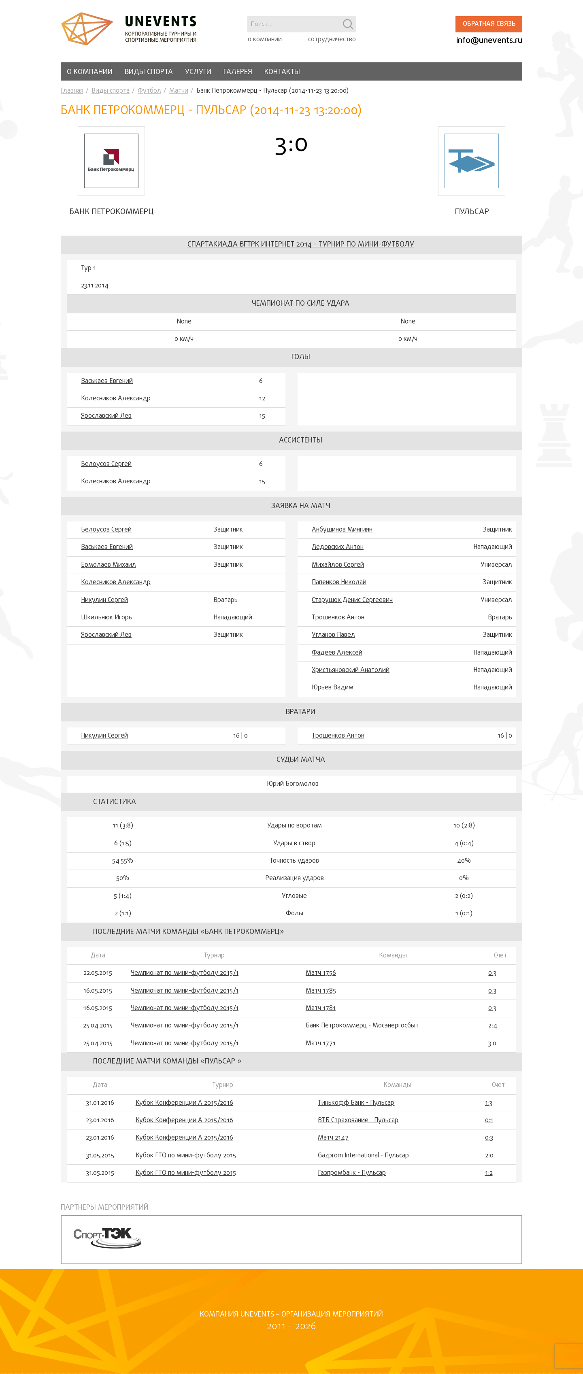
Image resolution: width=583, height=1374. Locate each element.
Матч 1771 (321, 1048)
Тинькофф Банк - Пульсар (356, 1107)
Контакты (282, 72)
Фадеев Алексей (337, 657)
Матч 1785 (321, 995)
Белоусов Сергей (106, 468)
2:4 (492, 1030)
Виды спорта (149, 72)
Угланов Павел (333, 640)
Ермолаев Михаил (108, 569)
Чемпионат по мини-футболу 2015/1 (184, 977)
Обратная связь (489, 24)
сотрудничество (332, 40)
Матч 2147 (333, 1142)
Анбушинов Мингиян (342, 534)
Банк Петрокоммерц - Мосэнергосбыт (362, 1030)
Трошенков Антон (338, 622)
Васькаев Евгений (107, 385)
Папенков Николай (339, 587)
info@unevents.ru (489, 40)
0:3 (492, 977)
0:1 (489, 1125)
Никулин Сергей (104, 604)
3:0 (492, 1048)
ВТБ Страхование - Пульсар (358, 1125)
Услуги (198, 72)
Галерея (237, 72)
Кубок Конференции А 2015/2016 (184, 1107)
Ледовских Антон (338, 552)
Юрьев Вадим (332, 692)
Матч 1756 (321, 977)
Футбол (149, 91)
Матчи (178, 91)
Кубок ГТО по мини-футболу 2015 (186, 1160)
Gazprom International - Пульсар (363, 1160)
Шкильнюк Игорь (106, 622)
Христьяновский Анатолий (350, 674)
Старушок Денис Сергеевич (352, 604)
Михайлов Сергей (338, 569)
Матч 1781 (321, 1012)
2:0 (489, 1160)
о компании (265, 40)
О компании (90, 72)
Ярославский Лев (106, 421)
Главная (72, 91)
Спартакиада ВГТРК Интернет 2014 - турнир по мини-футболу (300, 249)
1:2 (489, 1178)
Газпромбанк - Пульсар (352, 1178)
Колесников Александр (116, 403)
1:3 (488, 1107)
